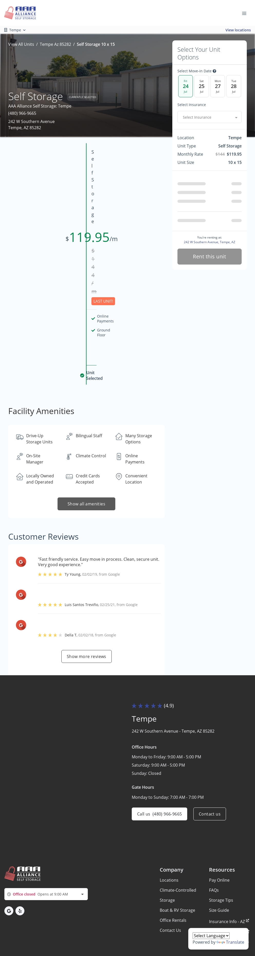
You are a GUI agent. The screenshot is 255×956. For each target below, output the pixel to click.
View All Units (21, 44)
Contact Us (170, 890)
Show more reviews (86, 546)
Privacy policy (22, 932)
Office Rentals (173, 880)
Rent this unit (209, 256)
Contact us (210, 704)
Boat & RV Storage (177, 870)
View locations (238, 30)
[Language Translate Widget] (211, 935)
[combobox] (209, 117)
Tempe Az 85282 (55, 44)
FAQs (214, 850)
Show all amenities (86, 394)
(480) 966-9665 (22, 113)
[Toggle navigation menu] (246, 13)
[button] (8, 871)
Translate (230, 942)
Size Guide (219, 870)
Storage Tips (221, 860)
